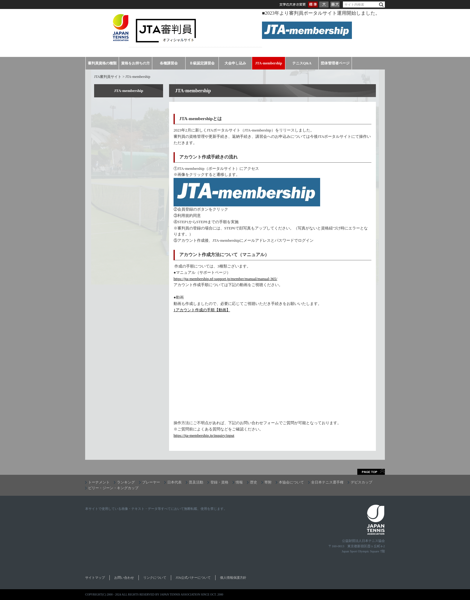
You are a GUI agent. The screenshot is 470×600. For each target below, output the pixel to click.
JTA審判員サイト (108, 77)
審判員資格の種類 (102, 63)
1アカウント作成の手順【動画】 (202, 310)
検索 (381, 4)
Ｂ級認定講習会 (202, 63)
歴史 (253, 482)
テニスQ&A (301, 63)
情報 (239, 482)
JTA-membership (268, 63)
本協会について (291, 482)
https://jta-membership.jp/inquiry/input (204, 435)
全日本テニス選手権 (327, 482)
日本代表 (174, 482)
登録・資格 (219, 482)
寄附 (268, 482)
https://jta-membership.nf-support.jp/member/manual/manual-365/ (225, 278)
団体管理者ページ (335, 63)
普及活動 (196, 482)
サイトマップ (95, 577)
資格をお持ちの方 (135, 63)
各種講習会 (169, 63)
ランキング (126, 482)
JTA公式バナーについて (193, 577)
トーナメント (99, 482)
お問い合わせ (124, 577)
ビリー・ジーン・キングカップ (113, 488)
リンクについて (154, 577)
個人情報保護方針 (233, 577)
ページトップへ (371, 472)
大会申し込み (235, 63)
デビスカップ (361, 482)
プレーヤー (151, 482)
